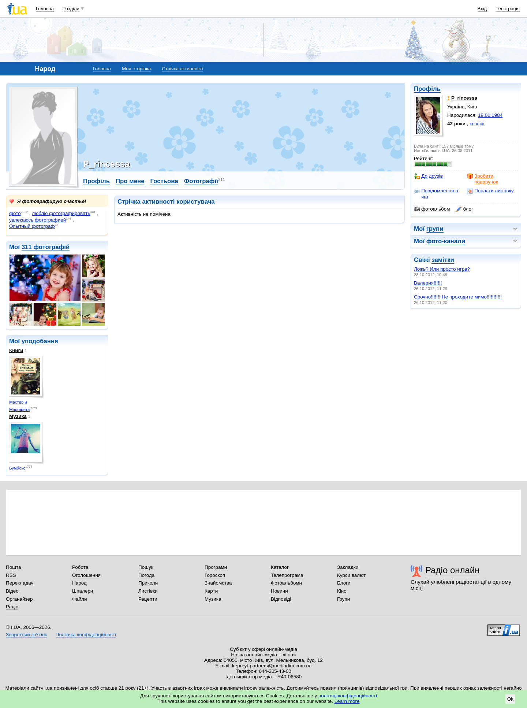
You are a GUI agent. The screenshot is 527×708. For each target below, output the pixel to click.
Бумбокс (17, 468)
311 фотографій (46, 247)
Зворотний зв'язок (26, 634)
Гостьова (164, 181)
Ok (510, 699)
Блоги (344, 583)
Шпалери (82, 591)
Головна (45, 8)
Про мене (130, 181)
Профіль (427, 88)
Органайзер (19, 599)
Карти (211, 591)
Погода (146, 575)
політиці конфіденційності (347, 695)
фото (15, 213)
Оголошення (86, 575)
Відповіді (281, 599)
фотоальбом (432, 209)
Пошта (13, 567)
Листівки (148, 591)
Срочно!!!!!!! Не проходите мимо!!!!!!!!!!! (458, 297)
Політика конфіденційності (86, 634)
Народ (79, 583)
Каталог (280, 567)
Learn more (347, 701)
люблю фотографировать (61, 213)
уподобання (40, 341)
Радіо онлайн (452, 570)
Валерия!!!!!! (428, 283)
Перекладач (19, 583)
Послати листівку (490, 191)
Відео (12, 591)
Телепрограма (287, 575)
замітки (442, 259)
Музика (18, 416)
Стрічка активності (182, 68)
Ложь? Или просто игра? (442, 269)
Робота (80, 567)
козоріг (477, 123)
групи (435, 228)
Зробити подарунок (482, 179)
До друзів (428, 176)
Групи (343, 599)
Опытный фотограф (32, 226)
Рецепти (147, 599)
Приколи (148, 583)
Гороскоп (215, 575)
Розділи (71, 8)
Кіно (342, 591)
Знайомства (218, 583)
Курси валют (351, 575)
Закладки (347, 567)
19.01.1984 (490, 115)
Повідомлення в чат (436, 193)
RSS (11, 575)
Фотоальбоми (286, 583)
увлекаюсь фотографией (37, 220)
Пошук (145, 567)
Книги (16, 350)
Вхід (482, 8)
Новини (279, 591)
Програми (216, 567)
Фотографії (201, 181)
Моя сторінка (136, 68)
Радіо (12, 606)
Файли (79, 599)
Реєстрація (508, 8)
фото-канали (445, 241)
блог (464, 209)
